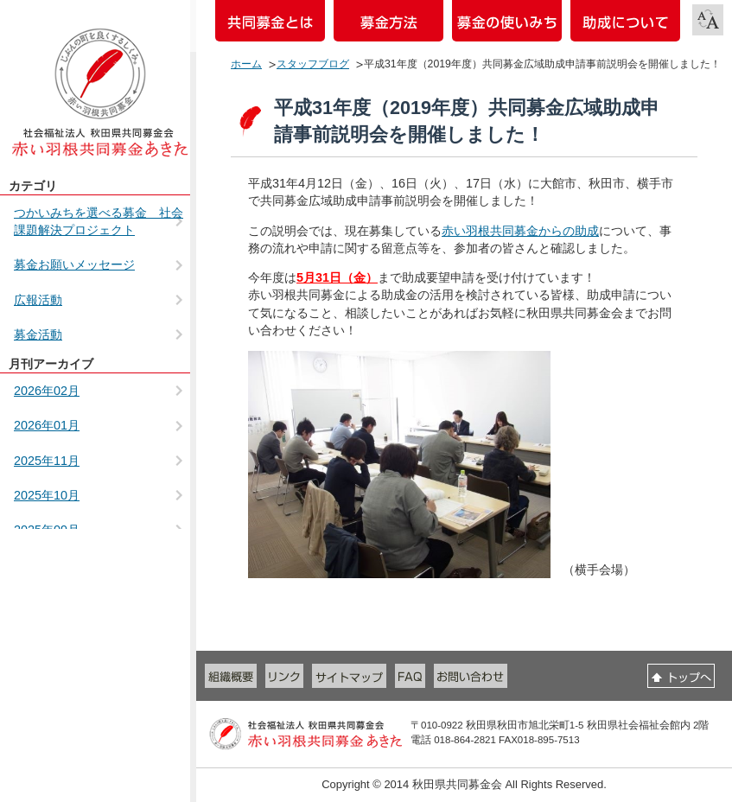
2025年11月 (47, 461)
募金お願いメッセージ (74, 264)
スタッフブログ (313, 64)
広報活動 (38, 300)
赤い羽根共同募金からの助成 (520, 231)
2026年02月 (47, 391)
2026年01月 (47, 425)
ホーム (246, 64)
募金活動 (38, 334)
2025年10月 (47, 495)
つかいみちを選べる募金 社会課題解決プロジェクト (98, 221)
